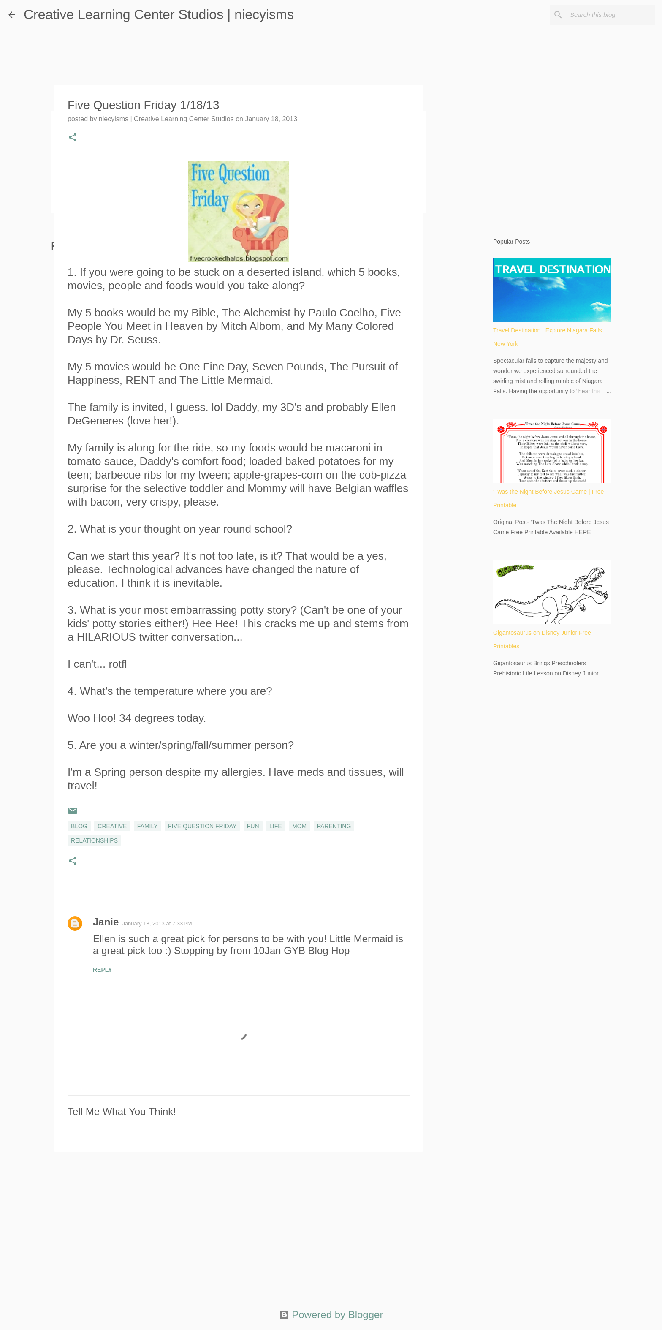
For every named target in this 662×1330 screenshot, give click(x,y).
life (275, 826)
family (147, 826)
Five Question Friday (202, 826)
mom (299, 826)
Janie (106, 921)
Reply (102, 969)
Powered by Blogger (331, 1314)
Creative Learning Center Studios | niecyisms (159, 14)
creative (112, 826)
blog (79, 826)
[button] (73, 138)
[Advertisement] (238, 1223)
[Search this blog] (611, 15)
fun (253, 826)
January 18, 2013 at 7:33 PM (157, 923)
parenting (334, 826)
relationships (94, 840)
